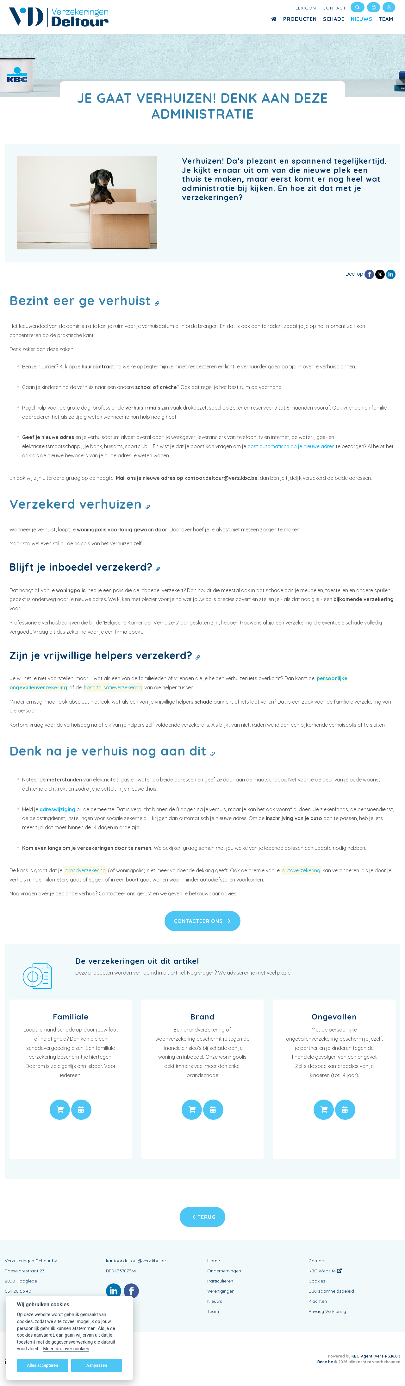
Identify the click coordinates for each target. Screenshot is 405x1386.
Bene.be (325, 1361)
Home (213, 1261)
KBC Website (325, 1271)
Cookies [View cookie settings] (316, 1281)
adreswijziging (57, 809)
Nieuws (361, 19)
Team (386, 19)
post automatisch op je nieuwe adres (290, 446)
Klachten (317, 1301)
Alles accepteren (42, 1365)
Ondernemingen (224, 1271)
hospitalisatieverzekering (113, 687)
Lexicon (306, 8)
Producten (300, 19)
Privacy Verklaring (327, 1311)
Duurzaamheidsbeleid (331, 1291)
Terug (204, 1217)
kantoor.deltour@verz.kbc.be (136, 1261)
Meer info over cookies (66, 1349)
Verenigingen (220, 1291)
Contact (334, 8)
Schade (334, 19)
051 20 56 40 (18, 1291)
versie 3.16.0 (387, 1356)
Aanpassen (96, 1365)
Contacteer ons (202, 921)
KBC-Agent (362, 1356)
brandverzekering (85, 870)
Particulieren (220, 1281)
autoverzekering (301, 870)
